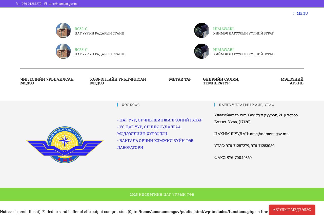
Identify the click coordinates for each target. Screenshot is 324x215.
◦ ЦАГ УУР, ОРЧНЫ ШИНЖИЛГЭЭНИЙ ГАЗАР (159, 119)
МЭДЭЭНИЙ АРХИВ (292, 81)
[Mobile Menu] (300, 13)
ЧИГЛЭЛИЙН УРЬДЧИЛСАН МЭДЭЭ (47, 81)
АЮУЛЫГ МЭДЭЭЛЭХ (292, 210)
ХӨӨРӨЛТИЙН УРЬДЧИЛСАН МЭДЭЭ (118, 81)
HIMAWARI (223, 28)
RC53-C (81, 28)
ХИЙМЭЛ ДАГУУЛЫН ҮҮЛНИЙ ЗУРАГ (243, 33)
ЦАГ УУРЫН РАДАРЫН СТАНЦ (99, 33)
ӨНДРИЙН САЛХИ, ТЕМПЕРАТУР (221, 81)
